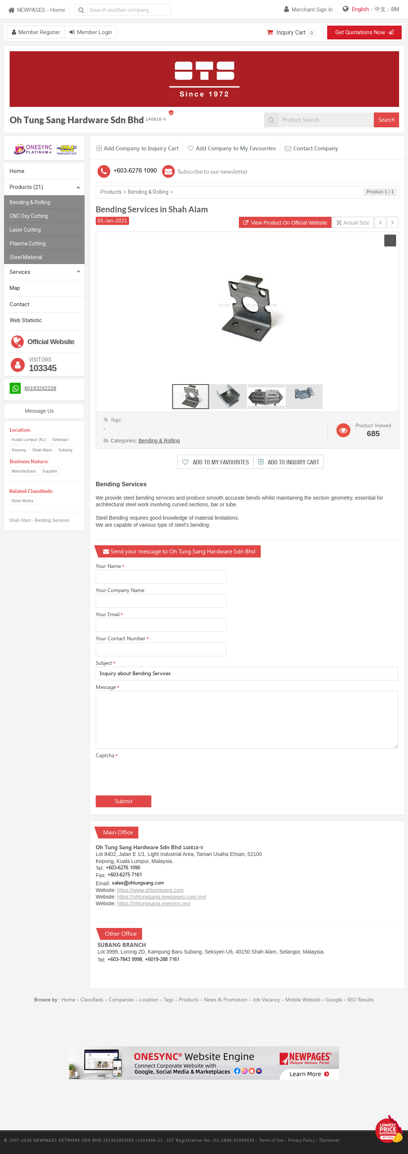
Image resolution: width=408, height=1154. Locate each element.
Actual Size (353, 223)
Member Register (36, 32)
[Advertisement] (204, 1025)
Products (111, 192)
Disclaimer (329, 1140)
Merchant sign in (308, 9)
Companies (121, 1000)
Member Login (90, 32)
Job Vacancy (266, 1000)
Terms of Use (271, 1140)
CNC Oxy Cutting (29, 216)
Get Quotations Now (364, 32)
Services (20, 272)
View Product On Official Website (285, 223)
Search (386, 120)
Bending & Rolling (30, 202)
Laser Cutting (25, 230)
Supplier (49, 471)
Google (334, 1000)
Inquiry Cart (291, 32)
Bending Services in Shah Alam (152, 209)
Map (15, 288)
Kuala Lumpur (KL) (29, 439)
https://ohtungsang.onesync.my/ (154, 903)
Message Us (39, 411)
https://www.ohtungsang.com (150, 890)
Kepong (19, 450)
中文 (380, 9)
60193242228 (40, 388)
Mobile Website (302, 1000)
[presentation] (152, 775)
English (360, 9)
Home (17, 171)
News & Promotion (225, 1000)
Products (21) (45, 188)
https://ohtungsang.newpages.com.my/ (161, 897)
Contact (19, 304)
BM (395, 9)
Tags (169, 1000)
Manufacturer (24, 471)
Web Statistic (26, 320)
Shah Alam (42, 450)
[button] (390, 240)
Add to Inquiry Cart (292, 462)
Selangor (60, 439)
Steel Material (26, 257)
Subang (65, 450)
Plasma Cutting (28, 243)
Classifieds (91, 1000)
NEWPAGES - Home (36, 10)
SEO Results (360, 1000)
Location (148, 1000)
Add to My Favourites (220, 462)
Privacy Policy (301, 1140)
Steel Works (22, 500)
